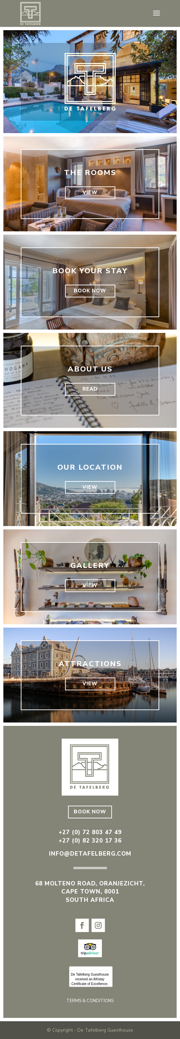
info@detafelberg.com (90, 854)
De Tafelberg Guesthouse (90, 974)
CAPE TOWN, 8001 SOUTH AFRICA (90, 896)
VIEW (90, 192)
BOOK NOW (90, 290)
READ (90, 389)
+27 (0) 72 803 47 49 (90, 832)
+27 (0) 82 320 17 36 (90, 841)
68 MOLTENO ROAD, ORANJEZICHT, (90, 883)
